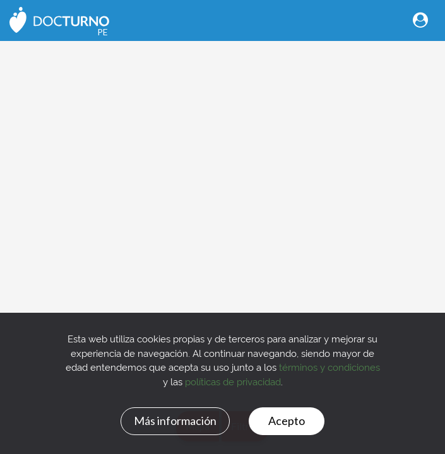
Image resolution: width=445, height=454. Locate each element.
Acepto (286, 421)
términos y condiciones (329, 366)
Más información (175, 421)
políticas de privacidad (233, 381)
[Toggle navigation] (420, 20)
